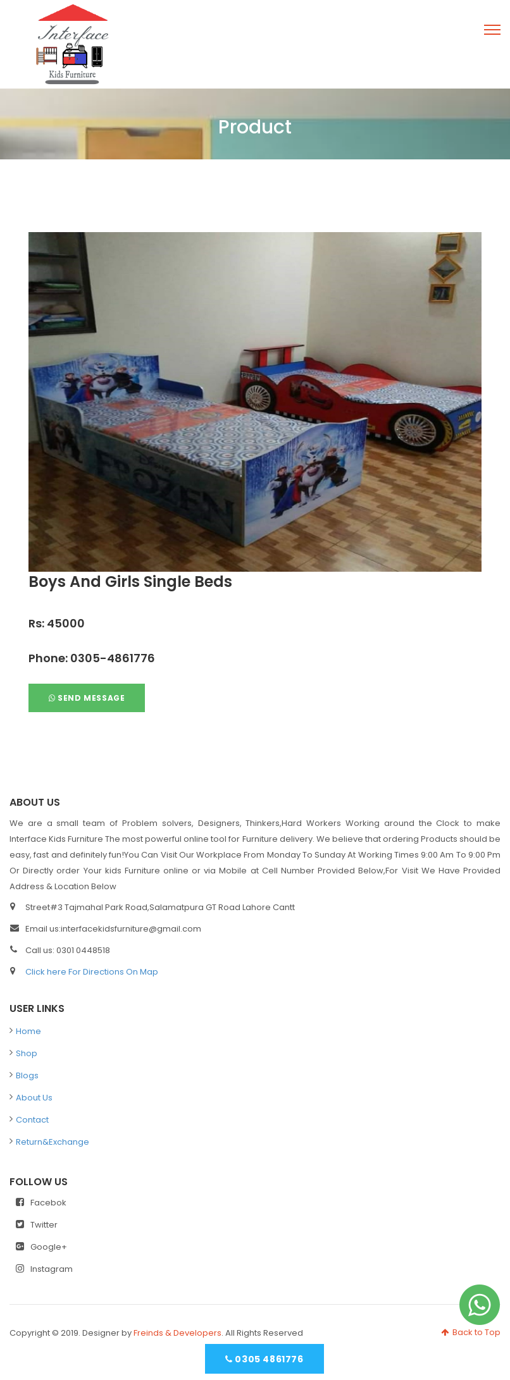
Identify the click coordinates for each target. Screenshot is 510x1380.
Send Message (87, 698)
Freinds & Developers (177, 1333)
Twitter (37, 1225)
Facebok (41, 1203)
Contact (32, 1120)
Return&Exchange (52, 1142)
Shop (26, 1053)
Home (28, 1031)
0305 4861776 (264, 1359)
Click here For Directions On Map (91, 972)
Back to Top (471, 1332)
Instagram (44, 1269)
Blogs (27, 1075)
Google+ (41, 1247)
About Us (34, 1098)
